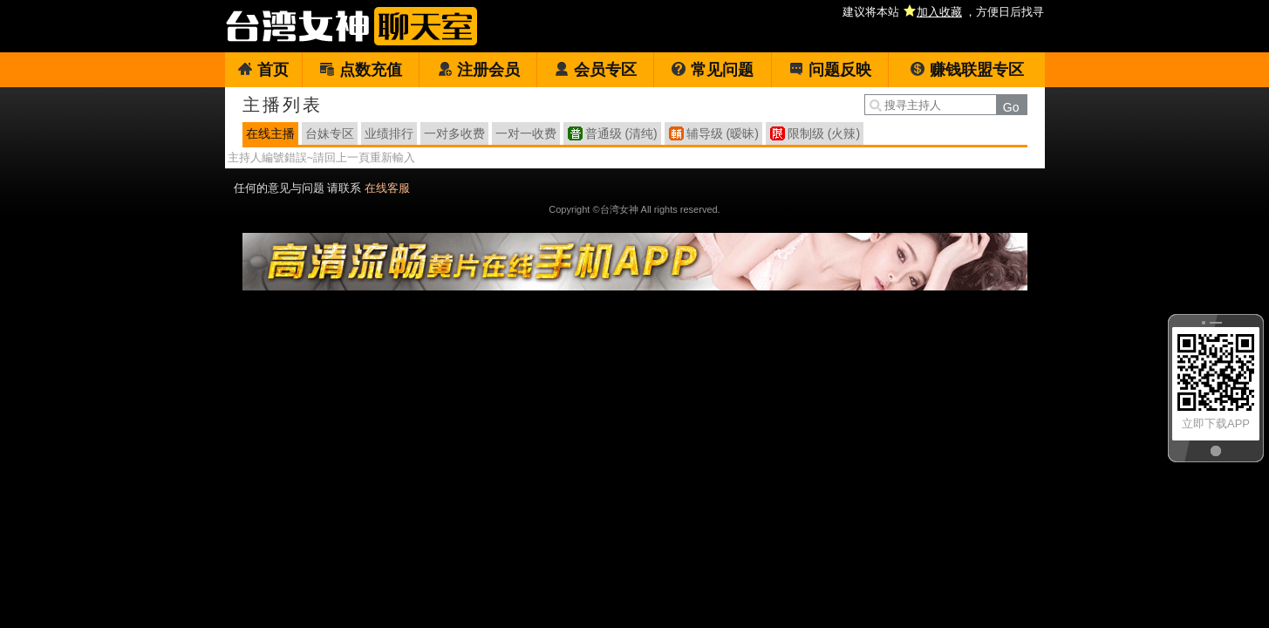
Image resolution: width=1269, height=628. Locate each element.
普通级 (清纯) (621, 133)
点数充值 (360, 69)
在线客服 (387, 188)
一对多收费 (454, 133)
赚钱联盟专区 (967, 69)
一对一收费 (525, 133)
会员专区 (595, 69)
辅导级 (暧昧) (722, 133)
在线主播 (270, 133)
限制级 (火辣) (824, 133)
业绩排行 (389, 133)
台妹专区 (329, 133)
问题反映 (829, 69)
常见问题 (712, 69)
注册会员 (478, 69)
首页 (263, 69)
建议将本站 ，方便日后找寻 (943, 11)
